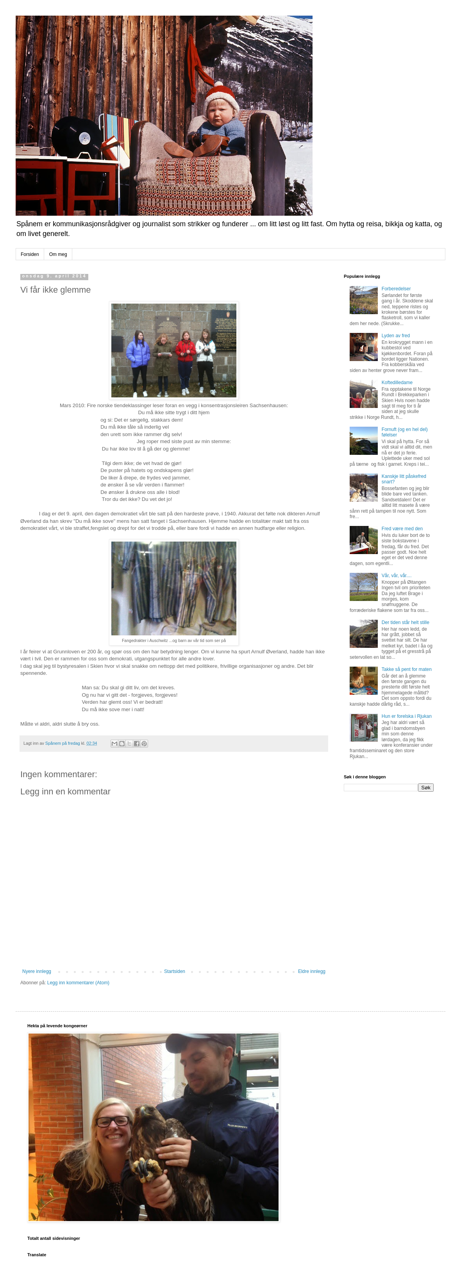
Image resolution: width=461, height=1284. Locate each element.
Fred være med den (402, 528)
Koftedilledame (397, 382)
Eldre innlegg (311, 971)
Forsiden (30, 254)
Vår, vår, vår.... (397, 575)
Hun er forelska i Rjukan (407, 716)
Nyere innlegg (36, 971)
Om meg (58, 254)
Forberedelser (396, 288)
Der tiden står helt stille (405, 622)
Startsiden (174, 971)
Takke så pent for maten (407, 669)
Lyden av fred (396, 335)
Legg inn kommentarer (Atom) (78, 982)
